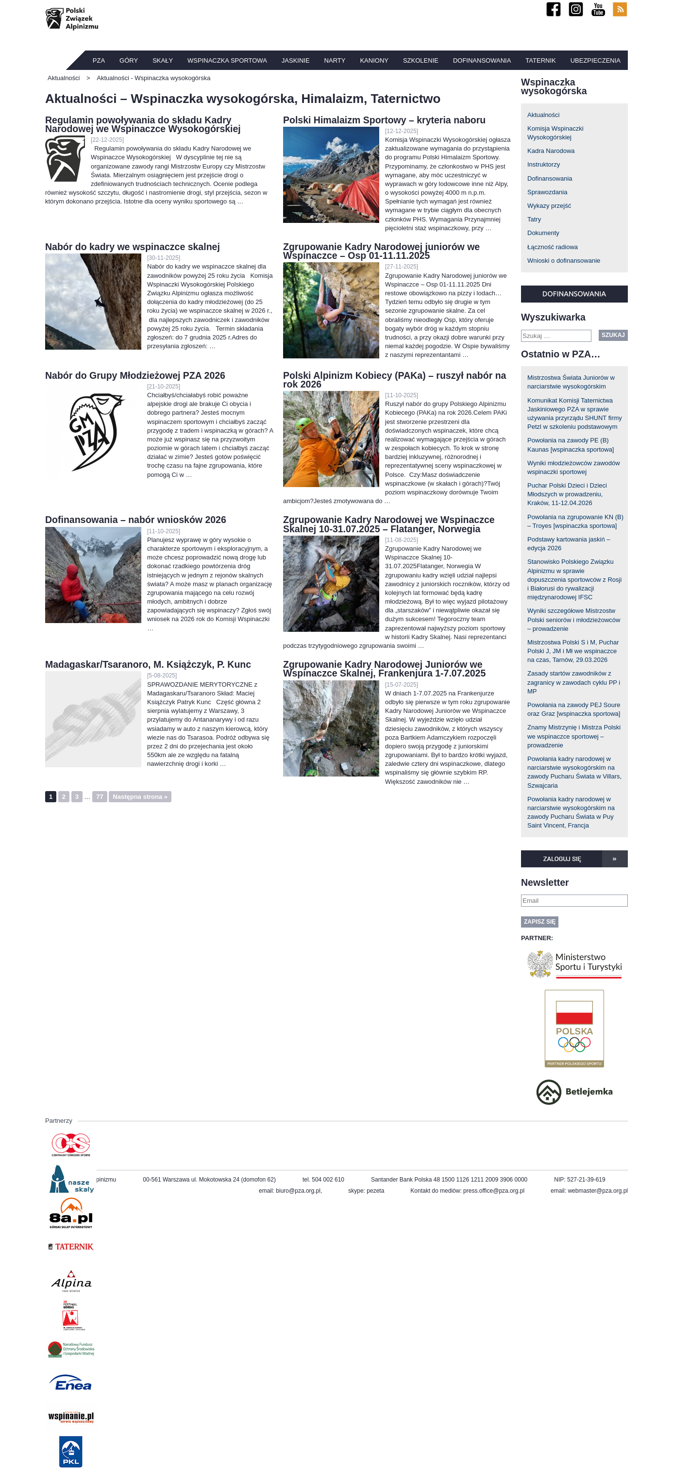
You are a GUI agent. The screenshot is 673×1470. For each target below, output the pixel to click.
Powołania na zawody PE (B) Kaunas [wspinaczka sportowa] (570, 445)
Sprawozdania (547, 192)
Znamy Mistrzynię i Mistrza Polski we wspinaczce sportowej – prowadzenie (574, 736)
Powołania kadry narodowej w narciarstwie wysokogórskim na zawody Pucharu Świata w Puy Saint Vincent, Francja (571, 812)
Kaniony (374, 60)
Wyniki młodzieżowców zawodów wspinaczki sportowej (573, 467)
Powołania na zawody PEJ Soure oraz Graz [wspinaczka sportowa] (574, 709)
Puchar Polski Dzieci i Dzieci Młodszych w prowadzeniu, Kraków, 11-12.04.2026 (567, 494)
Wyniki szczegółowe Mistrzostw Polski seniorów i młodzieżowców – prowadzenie (573, 619)
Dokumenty (543, 233)
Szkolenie (420, 60)
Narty (335, 60)
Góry (128, 60)
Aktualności (543, 114)
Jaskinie (296, 60)
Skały (162, 60)
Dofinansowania (482, 60)
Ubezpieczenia (596, 60)
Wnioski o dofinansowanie (563, 260)
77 (99, 796)
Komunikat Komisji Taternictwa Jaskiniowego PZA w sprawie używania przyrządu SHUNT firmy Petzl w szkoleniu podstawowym (574, 414)
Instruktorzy (543, 164)
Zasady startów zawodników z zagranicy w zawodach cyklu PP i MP (573, 682)
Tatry (534, 219)
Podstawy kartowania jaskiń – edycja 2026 (568, 544)
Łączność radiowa (552, 247)
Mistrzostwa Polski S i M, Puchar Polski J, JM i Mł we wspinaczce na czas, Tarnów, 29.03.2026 (573, 651)
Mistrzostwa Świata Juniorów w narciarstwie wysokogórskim (571, 382)
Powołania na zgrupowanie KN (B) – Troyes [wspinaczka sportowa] (575, 521)
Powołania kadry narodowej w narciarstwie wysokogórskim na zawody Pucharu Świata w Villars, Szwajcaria (574, 772)
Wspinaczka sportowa (227, 60)
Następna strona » (140, 796)
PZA (99, 60)
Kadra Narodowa (551, 150)
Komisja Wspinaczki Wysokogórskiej (555, 133)
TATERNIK (540, 60)
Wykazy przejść (549, 205)
